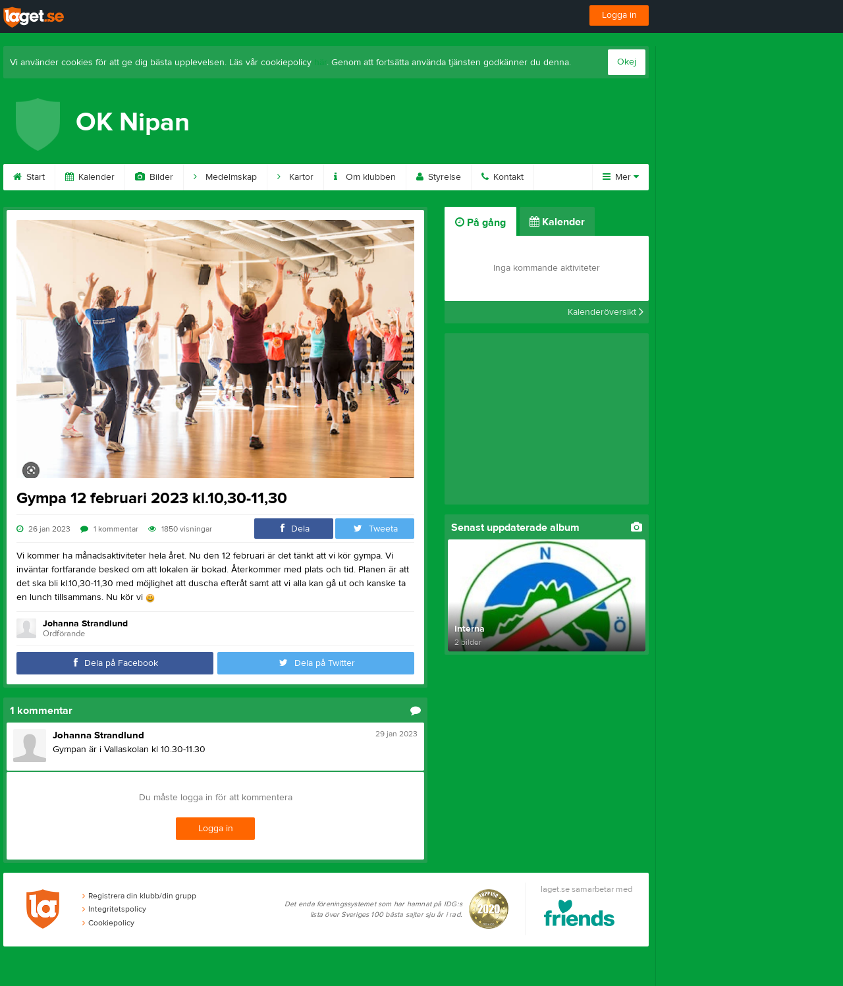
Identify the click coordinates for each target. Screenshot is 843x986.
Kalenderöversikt (605, 312)
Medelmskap (225, 177)
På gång (480, 222)
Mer (621, 177)
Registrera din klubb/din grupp (139, 895)
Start (29, 177)
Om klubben (365, 177)
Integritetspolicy (114, 909)
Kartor (295, 177)
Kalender (90, 177)
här (320, 62)
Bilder (154, 177)
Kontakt (502, 177)
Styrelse (438, 177)
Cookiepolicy (108, 923)
